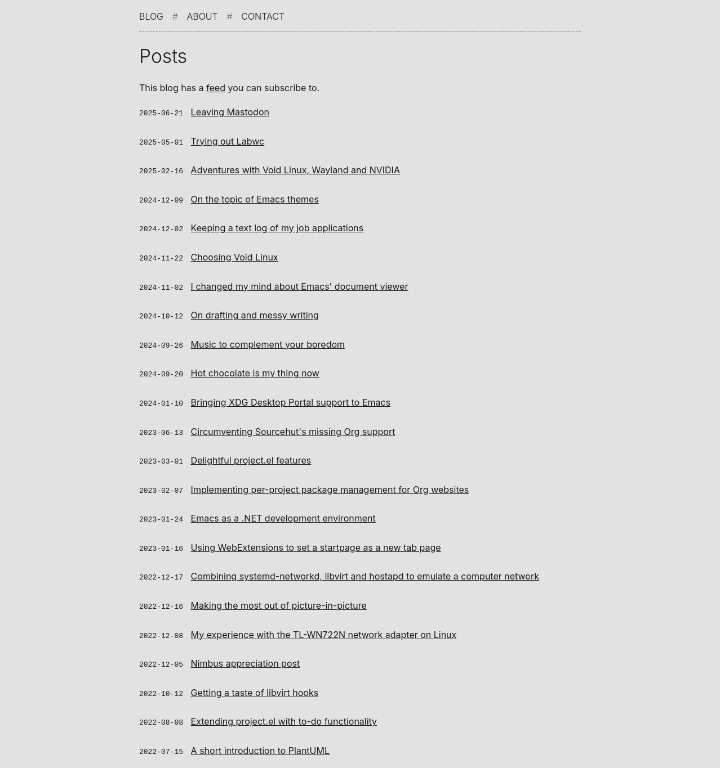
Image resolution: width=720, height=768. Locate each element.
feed (215, 87)
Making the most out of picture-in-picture (279, 595)
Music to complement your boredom (268, 339)
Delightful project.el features (251, 453)
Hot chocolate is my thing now (255, 368)
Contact (263, 16)
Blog (151, 16)
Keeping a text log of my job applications (277, 225)
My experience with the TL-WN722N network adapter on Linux (324, 624)
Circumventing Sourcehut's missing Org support (293, 425)
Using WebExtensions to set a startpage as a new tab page (316, 539)
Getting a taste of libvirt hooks (255, 681)
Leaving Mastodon (230, 112)
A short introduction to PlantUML (260, 738)
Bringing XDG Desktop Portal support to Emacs (291, 396)
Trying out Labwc (228, 140)
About (202, 16)
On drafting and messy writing (255, 311)
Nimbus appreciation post (245, 652)
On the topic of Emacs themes (255, 197)
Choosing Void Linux (234, 254)
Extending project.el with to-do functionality (284, 709)
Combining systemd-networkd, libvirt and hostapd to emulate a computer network (365, 567)
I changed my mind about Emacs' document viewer (299, 283)
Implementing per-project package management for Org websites (330, 482)
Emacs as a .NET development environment (283, 510)
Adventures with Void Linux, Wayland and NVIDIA (295, 168)
